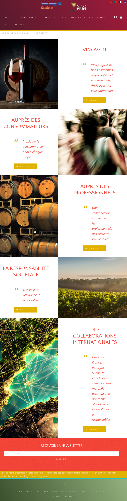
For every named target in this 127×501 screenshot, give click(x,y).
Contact (83, 491)
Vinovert (94, 50)
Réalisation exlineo (64, 496)
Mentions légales (103, 491)
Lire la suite (95, 100)
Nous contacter (14, 25)
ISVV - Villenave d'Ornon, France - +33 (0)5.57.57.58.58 (43, 491)
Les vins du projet (28, 17)
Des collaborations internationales (95, 336)
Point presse (78, 17)
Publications (97, 17)
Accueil (9, 17)
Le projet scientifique (55, 17)
